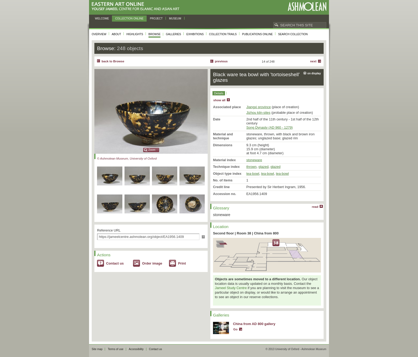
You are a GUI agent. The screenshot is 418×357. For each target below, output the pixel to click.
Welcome (102, 18)
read (315, 206)
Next (313, 61)
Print (182, 263)
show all (219, 100)
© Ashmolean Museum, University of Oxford (127, 158)
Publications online (257, 34)
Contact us (115, 263)
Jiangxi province (258, 107)
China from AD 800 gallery (254, 324)
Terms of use (115, 349)
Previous (221, 61)
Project (156, 18)
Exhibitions (195, 34)
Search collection (293, 34)
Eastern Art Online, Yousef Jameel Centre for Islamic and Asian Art (137, 6)
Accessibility (136, 349)
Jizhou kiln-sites (258, 113)
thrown (251, 167)
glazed (264, 167)
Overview (99, 34)
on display (314, 73)
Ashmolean (307, 6)
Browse (154, 34)
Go (235, 329)
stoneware (254, 160)
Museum (175, 18)
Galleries (173, 34)
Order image (152, 263)
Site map (97, 349)
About (116, 34)
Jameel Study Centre (231, 288)
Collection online (129, 18)
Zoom (151, 149)
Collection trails (223, 34)
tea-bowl (252, 174)
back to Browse (113, 61)
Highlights (134, 34)
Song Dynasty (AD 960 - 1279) (269, 127)
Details (218, 93)
